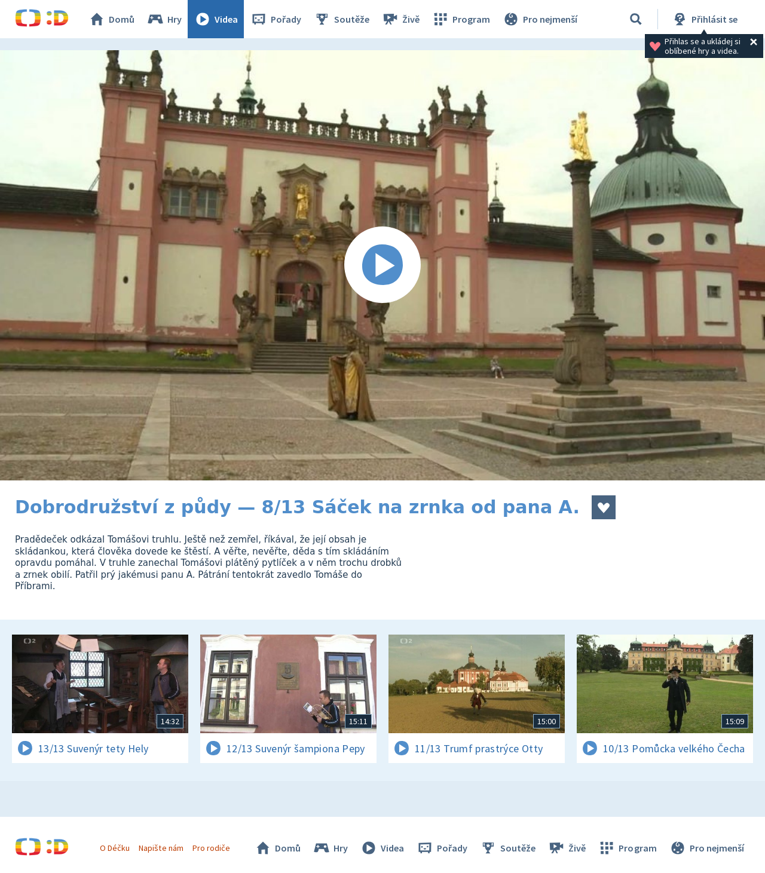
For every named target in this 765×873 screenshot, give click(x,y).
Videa (216, 19)
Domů (111, 19)
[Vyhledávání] (635, 19)
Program (461, 19)
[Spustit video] (382, 265)
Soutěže (341, 19)
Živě (400, 19)
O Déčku (115, 848)
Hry (164, 19)
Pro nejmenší (539, 19)
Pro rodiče (211, 848)
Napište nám (161, 848)
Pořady (275, 19)
